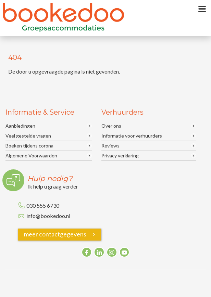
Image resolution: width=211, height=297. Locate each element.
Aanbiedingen (20, 126)
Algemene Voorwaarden (31, 155)
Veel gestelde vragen (28, 135)
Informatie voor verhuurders (131, 135)
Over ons (111, 126)
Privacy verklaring (120, 155)
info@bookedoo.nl (48, 215)
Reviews (110, 145)
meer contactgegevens (61, 234)
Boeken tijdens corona (29, 145)
